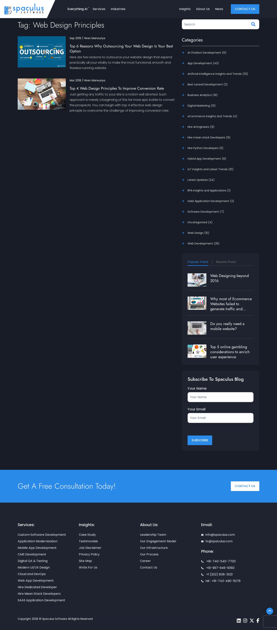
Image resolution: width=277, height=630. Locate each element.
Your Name (197, 388)
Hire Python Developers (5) (206, 148)
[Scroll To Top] (269, 611)
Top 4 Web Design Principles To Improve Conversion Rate (117, 88)
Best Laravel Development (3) (208, 84)
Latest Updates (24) (201, 180)
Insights (185, 9)
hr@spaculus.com (217, 541)
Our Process (149, 554)
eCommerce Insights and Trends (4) (212, 116)
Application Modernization (37, 541)
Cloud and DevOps (32, 574)
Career (145, 561)
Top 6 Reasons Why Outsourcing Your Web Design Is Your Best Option (121, 48)
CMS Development (32, 554)
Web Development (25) (203, 243)
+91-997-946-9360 (217, 568)
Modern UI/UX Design (34, 567)
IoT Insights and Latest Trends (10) (211, 169)
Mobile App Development (37, 548)
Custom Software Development (42, 534)
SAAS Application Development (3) (211, 201)
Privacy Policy (89, 554)
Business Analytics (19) (203, 95)
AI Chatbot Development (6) (207, 53)
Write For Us (88, 567)
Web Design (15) (198, 233)
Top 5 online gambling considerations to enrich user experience (230, 352)
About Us (203, 9)
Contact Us (245, 486)
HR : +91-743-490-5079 (220, 581)
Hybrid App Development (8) (207, 159)
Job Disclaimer (90, 548)
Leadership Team (153, 534)
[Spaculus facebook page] (257, 620)
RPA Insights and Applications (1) (209, 190)
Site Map (85, 561)
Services (99, 9)
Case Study (87, 534)
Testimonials (88, 541)
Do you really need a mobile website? (227, 326)
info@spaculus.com (218, 534)
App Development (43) (203, 63)
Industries (118, 9)
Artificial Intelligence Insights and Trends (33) (218, 74)
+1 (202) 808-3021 (217, 574)
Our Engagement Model (158, 541)
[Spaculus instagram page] (245, 620)
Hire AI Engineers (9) (201, 127)
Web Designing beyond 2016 (229, 278)
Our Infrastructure (154, 548)
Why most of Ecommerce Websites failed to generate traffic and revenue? (231, 306)
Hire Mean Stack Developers (39, 593)
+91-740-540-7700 (218, 561)
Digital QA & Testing (33, 561)
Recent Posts (226, 262)
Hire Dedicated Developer (37, 587)
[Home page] (24, 9)
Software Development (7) (206, 212)
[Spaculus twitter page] (251, 620)
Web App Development (36, 580)
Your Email (196, 409)
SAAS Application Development (41, 600)
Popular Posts (198, 262)
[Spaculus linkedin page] (239, 620)
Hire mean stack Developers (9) (209, 137)
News (219, 9)
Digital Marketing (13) (202, 106)
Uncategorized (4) (200, 222)
